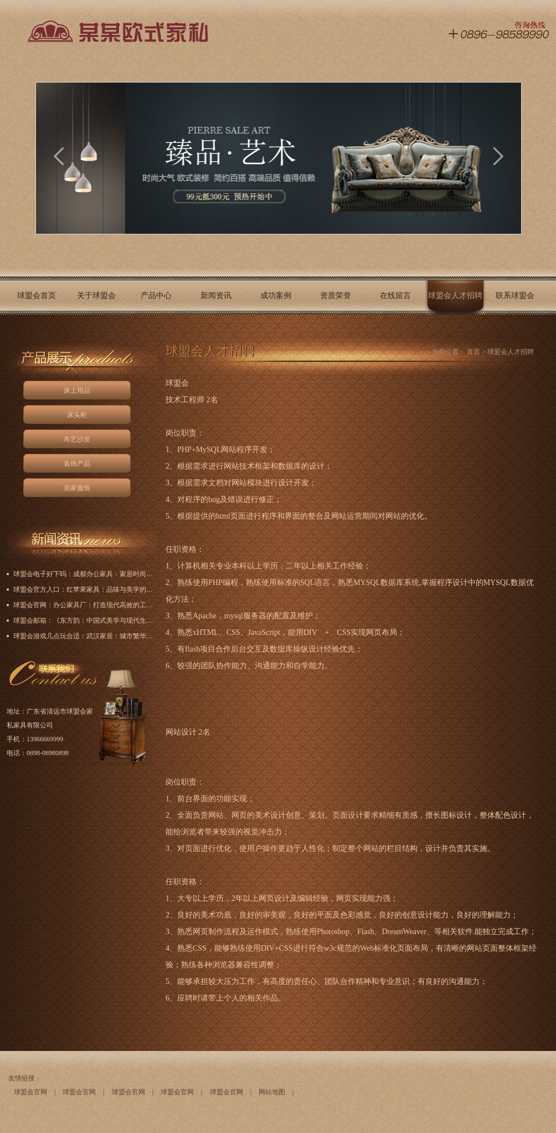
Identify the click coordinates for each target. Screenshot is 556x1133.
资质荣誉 (335, 295)
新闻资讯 (215, 295)
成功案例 (275, 295)
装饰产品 (77, 464)
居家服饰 (77, 488)
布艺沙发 (77, 439)
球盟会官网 (30, 1092)
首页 (473, 352)
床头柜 (77, 415)
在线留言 (395, 295)
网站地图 (272, 1092)
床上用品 (77, 390)
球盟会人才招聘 (455, 295)
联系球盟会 (515, 295)
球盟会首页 (36, 295)
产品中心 (156, 295)
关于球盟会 (96, 295)
